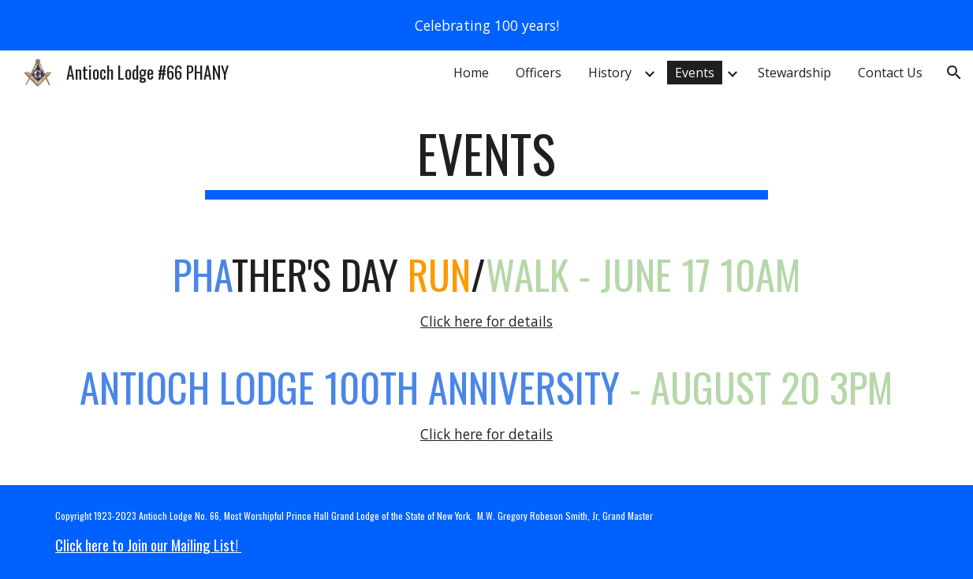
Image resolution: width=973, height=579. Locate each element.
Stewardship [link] (794, 72)
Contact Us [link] (890, 72)
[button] (954, 73)
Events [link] (694, 72)
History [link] (610, 72)
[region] (486, 25)
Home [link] (471, 72)
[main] (486, 161)
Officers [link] (538, 72)
